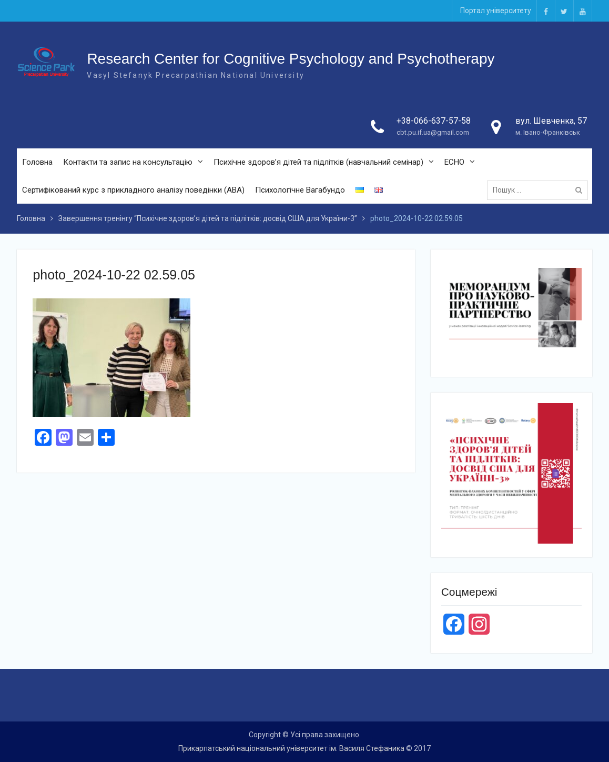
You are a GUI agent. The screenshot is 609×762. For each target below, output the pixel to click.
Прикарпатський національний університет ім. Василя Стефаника (291, 748)
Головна (37, 162)
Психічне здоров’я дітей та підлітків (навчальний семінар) (318, 162)
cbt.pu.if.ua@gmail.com (433, 132)
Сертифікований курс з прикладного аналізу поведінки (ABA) (133, 190)
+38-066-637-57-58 (434, 121)
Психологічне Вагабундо (300, 190)
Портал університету (495, 10)
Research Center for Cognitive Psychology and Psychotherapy (290, 59)
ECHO (454, 162)
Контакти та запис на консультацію (127, 162)
